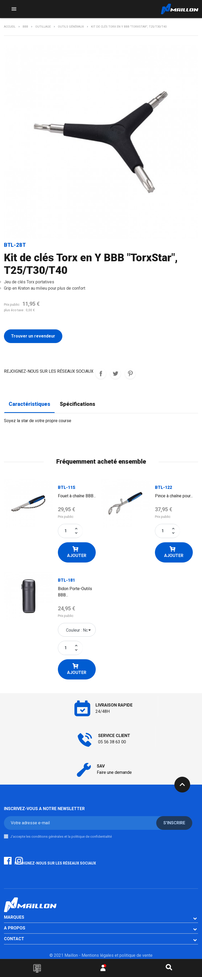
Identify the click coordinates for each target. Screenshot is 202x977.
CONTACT (14, 938)
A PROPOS (14, 927)
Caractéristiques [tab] (29, 404)
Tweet (115, 373)
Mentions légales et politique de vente (117, 955)
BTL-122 (163, 487)
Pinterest (130, 373)
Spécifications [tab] (77, 404)
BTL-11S (66, 487)
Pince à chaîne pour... (174, 495)
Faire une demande (114, 772)
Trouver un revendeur (33, 336)
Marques (14, 917)
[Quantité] (65, 531)
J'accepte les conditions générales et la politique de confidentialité (61, 836)
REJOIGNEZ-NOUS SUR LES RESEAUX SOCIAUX (100, 373)
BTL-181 (66, 580)
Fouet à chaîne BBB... (77, 495)
